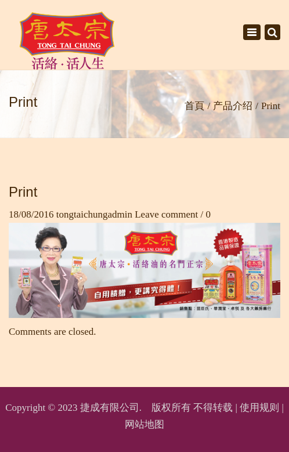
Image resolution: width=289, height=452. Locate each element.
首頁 (194, 105)
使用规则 (259, 407)
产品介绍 (232, 105)
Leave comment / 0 (173, 214)
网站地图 (144, 424)
